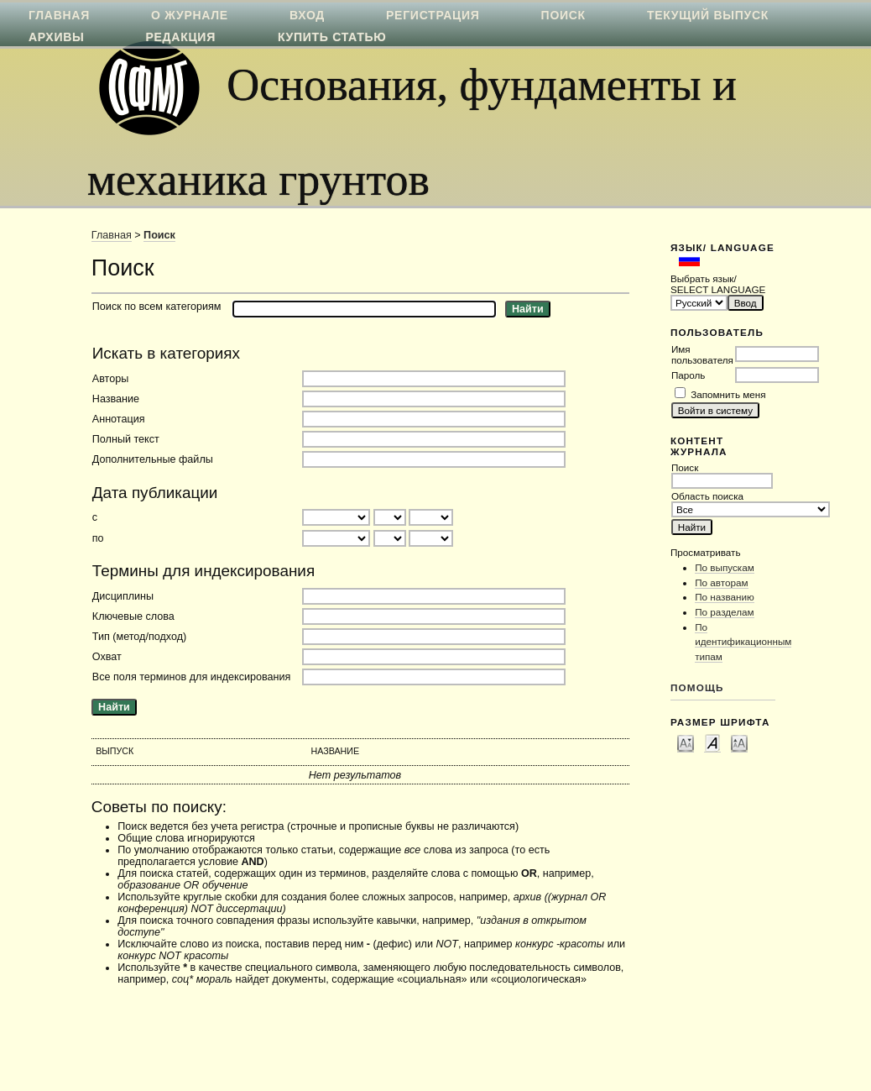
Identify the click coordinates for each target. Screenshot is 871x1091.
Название (115, 399)
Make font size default (712, 742)
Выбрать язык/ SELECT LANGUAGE (717, 284)
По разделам (724, 611)
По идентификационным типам (743, 642)
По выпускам (724, 567)
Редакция (181, 37)
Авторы (110, 379)
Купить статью (332, 37)
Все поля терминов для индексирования (191, 677)
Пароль (688, 375)
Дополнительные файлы (152, 459)
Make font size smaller (685, 742)
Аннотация (118, 419)
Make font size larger (739, 742)
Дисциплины (123, 596)
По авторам (721, 582)
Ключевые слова (133, 616)
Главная (111, 235)
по (98, 538)
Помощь (697, 687)
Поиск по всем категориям (157, 306)
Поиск (159, 235)
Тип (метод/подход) (139, 637)
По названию (724, 596)
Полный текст (125, 439)
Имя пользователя (702, 354)
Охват (107, 657)
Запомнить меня (728, 394)
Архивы (56, 37)
